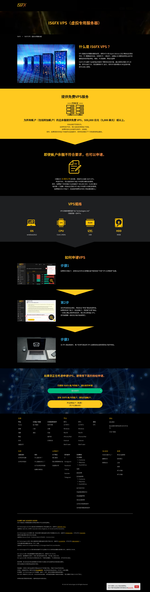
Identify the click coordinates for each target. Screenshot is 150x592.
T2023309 (82, 532)
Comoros (82, 459)
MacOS (66, 431)
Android (66, 439)
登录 (129, 3)
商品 (19, 435)
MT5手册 (120, 473)
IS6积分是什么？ (107, 454)
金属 (19, 428)
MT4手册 (120, 469)
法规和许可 (55, 464)
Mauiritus (82, 461)
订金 (34, 428)
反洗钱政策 (29, 519)
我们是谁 (55, 456)
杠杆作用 (50, 424)
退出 (34, 431)
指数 (19, 431)
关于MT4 (66, 424)
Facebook (67, 464)
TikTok (66, 468)
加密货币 (21, 443)
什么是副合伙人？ (39, 460)
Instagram (67, 460)
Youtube (67, 472)
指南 (78, 468)
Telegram (67, 476)
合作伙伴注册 (22, 456)
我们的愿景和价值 (57, 460)
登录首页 (75, 387)
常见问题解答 (121, 454)
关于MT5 (81, 424)
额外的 (49, 435)
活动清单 (112, 421)
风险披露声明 (81, 495)
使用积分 (105, 461)
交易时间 (50, 439)
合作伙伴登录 (22, 460)
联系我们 (119, 458)
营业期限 (19, 519)
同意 (136, 586)
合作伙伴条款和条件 (83, 503)
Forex (20, 424)
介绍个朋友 (112, 431)
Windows (66, 428)
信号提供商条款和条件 (83, 506)
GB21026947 (75, 540)
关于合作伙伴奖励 (39, 464)
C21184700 (62, 540)
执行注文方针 (81, 487)
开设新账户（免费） (75, 402)
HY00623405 (69, 532)
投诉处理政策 (81, 499)
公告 (118, 461)
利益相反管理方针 (82, 491)
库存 (19, 439)
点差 (48, 428)
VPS (94, 424)
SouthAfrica (83, 464)
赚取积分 (105, 458)
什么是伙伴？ (38, 456)
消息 (118, 465)
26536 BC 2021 (61, 525)
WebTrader (67, 443)
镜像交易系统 (38, 468)
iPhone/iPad (67, 435)
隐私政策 (130, 588)
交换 (48, 431)
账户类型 (35, 424)
